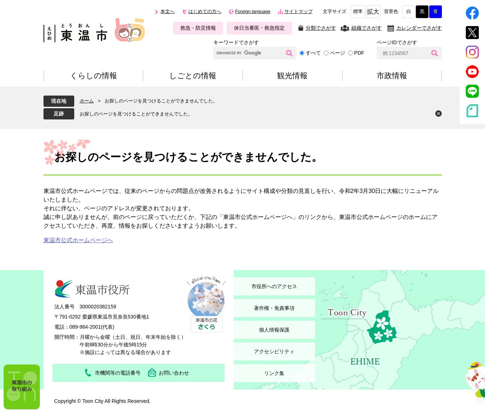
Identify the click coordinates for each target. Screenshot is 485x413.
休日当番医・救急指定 (259, 28)
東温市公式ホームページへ (78, 240)
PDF (359, 53)
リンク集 (274, 373)
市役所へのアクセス (274, 286)
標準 (358, 11)
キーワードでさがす (236, 42)
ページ (337, 53)
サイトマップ (298, 11)
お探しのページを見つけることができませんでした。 (136, 114)
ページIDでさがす (397, 42)
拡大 (373, 11)
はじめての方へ (204, 11)
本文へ (167, 11)
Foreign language (252, 11)
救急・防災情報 (198, 28)
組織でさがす (366, 28)
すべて (313, 53)
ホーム (87, 101)
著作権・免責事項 (274, 308)
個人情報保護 (274, 330)
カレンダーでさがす (419, 28)
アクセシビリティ (274, 351)
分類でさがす (321, 28)
